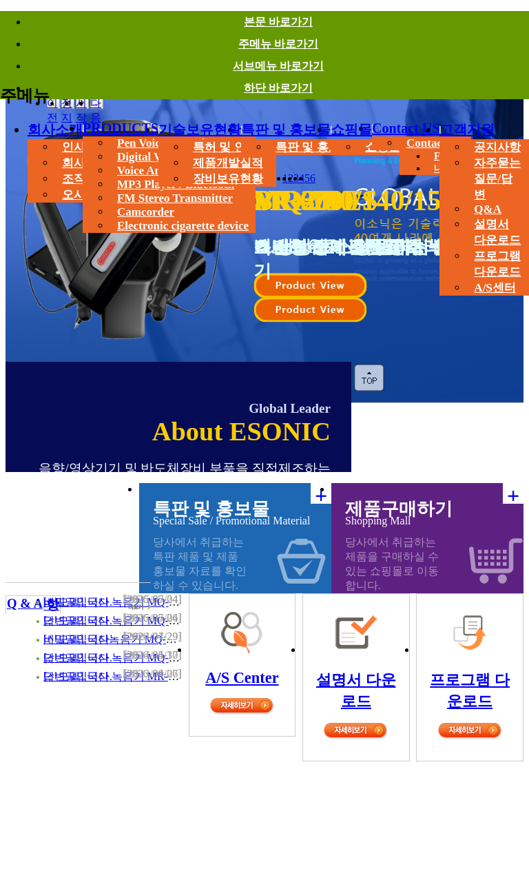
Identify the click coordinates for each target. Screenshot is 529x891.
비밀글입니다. (77, 602)
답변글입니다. (77, 620)
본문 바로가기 (278, 22)
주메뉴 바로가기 (278, 44)
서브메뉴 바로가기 (278, 66)
